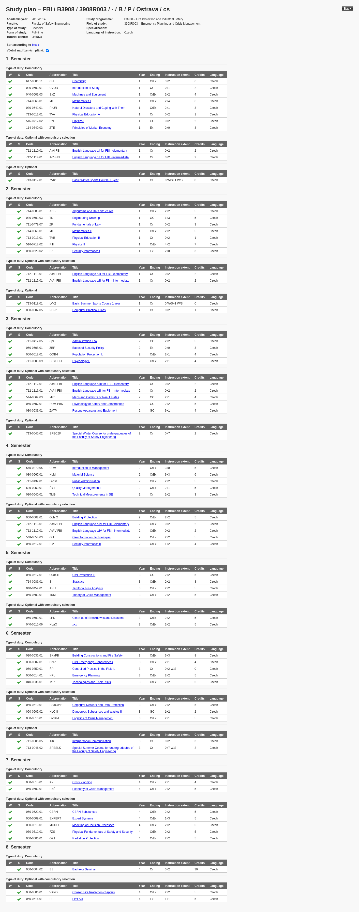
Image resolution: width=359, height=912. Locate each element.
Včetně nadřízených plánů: (25, 50)
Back (347, 8)
